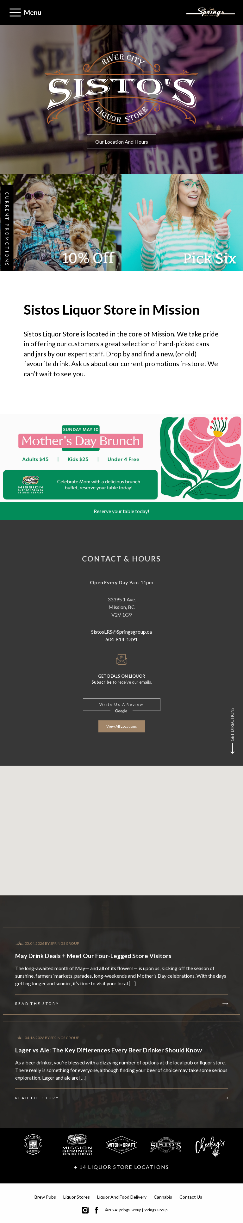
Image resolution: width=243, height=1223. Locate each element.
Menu (32, 12)
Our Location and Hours (121, 141)
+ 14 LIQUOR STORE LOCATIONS (121, 1167)
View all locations (121, 726)
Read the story (37, 1003)
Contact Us (190, 1197)
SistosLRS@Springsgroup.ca (121, 632)
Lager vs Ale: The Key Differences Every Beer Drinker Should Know (108, 1050)
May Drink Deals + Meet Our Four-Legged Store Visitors (93, 955)
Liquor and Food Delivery (121, 1197)
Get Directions (232, 724)
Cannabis (163, 1197)
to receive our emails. (121, 679)
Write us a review (121, 704)
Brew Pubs (45, 1197)
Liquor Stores (76, 1197)
